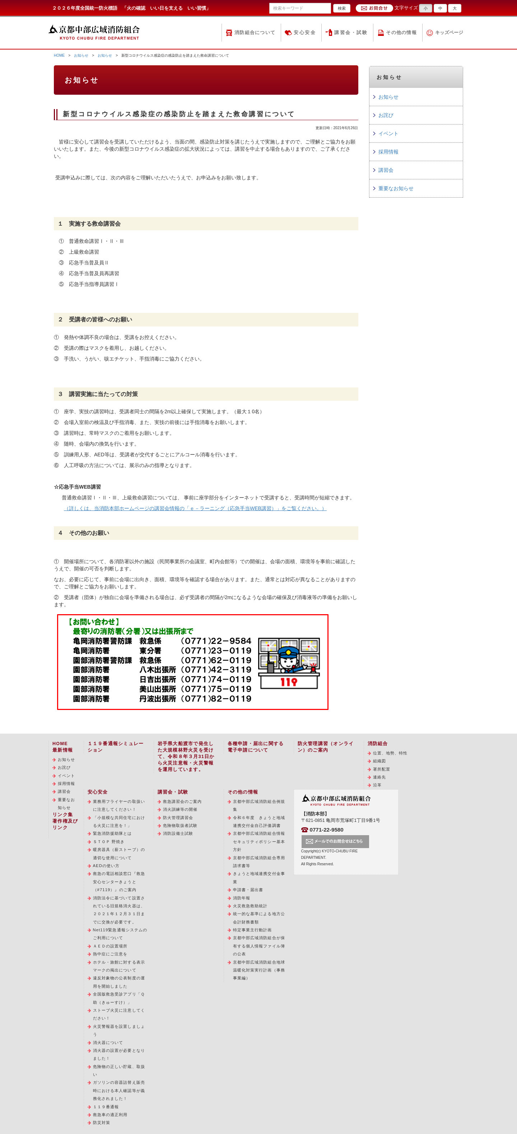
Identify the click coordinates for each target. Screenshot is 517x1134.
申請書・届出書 (248, 890)
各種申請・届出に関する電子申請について (256, 747)
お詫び (385, 115)
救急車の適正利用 (110, 1114)
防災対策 (101, 1122)
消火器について (108, 1042)
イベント (388, 133)
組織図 (379, 761)
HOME (59, 55)
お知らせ (81, 55)
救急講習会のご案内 (182, 801)
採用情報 (388, 152)
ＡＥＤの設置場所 (110, 946)
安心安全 (305, 32)
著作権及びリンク (65, 824)
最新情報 (62, 750)
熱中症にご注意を (110, 954)
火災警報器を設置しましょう (119, 1030)
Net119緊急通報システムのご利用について (120, 934)
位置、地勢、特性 (390, 753)
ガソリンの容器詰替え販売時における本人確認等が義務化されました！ (119, 1090)
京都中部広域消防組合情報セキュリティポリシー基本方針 (259, 841)
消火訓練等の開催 (180, 809)
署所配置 (381, 769)
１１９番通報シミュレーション (116, 747)
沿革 (377, 785)
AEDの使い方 (106, 866)
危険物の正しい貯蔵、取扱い (119, 1070)
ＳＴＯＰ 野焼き (109, 841)
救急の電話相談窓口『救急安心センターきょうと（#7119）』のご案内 (119, 881)
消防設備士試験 (178, 833)
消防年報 (241, 898)
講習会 (385, 170)
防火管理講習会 (178, 817)
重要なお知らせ (396, 188)
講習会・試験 (351, 32)
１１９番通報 (106, 1107)
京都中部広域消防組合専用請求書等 (259, 862)
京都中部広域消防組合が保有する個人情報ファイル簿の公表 (259, 946)
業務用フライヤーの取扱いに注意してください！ (119, 805)
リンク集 (62, 814)
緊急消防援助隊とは (112, 833)
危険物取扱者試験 (180, 825)
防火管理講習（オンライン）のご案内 (326, 747)
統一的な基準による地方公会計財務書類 (259, 918)
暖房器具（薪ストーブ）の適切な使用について (119, 853)
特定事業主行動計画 (252, 930)
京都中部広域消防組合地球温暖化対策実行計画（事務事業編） (259, 970)
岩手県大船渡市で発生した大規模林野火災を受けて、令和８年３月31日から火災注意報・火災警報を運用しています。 (186, 756)
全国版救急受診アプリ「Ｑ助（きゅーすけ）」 (119, 998)
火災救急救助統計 (250, 906)
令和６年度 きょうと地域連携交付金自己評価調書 (259, 821)
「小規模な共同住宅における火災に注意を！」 (119, 821)
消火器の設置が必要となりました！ (119, 1054)
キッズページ (449, 32)
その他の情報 (401, 32)
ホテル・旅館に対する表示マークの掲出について (119, 966)
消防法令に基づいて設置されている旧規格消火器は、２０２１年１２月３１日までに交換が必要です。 (119, 910)
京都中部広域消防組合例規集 (259, 805)
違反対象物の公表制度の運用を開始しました (119, 982)
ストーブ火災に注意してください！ (119, 1014)
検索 (342, 8)
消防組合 (378, 743)
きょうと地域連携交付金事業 (259, 877)
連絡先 (379, 777)
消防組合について (254, 32)
